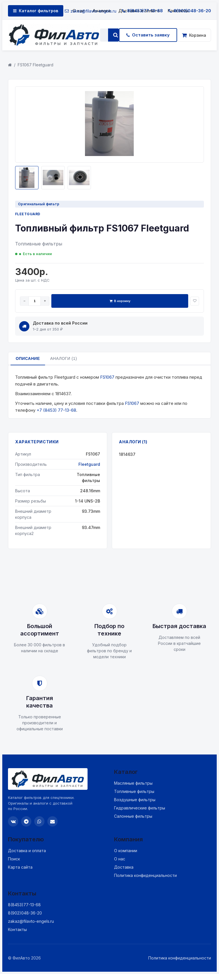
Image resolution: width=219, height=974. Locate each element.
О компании (125, 850)
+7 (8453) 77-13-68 (56, 410)
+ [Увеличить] (45, 301)
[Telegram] (26, 821)
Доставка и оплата (27, 850)
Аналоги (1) (63, 358)
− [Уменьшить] (24, 301)
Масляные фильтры (133, 783)
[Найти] (115, 35)
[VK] (13, 821)
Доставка (123, 867)
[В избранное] (194, 301)
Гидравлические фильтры (139, 807)
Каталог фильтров (35, 10)
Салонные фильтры (133, 816)
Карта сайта (20, 867)
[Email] (52, 821)
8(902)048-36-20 (190, 10)
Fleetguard (27, 214)
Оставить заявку (148, 35)
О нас (119, 858)
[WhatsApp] (39, 821)
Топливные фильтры (134, 791)
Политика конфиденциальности (145, 875)
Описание (28, 358)
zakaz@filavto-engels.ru (90, 11)
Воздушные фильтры (134, 799)
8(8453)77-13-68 (142, 10)
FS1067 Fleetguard (35, 64)
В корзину (120, 301)
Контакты (17, 929)
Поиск (14, 858)
